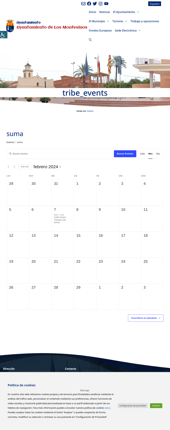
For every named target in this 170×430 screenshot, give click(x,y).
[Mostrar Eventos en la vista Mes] (150, 154)
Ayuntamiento (28, 22)
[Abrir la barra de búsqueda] (90, 39)
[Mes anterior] (8, 167)
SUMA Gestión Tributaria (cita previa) (60, 219)
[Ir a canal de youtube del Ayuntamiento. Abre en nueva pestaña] (106, 3)
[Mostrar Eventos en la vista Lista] (142, 154)
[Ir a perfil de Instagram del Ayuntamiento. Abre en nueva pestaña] (100, 3)
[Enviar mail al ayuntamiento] (83, 3)
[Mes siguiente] (14, 167)
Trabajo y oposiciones (145, 21)
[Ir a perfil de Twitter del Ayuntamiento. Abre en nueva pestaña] (95, 3)
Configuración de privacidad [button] (132, 405)
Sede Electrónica (128, 30)
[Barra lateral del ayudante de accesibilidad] (3, 34)
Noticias (104, 12)
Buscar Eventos (125, 153)
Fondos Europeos (100, 30)
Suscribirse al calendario (144, 318)
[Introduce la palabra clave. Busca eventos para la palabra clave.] (60, 154)
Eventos (10, 142)
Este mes (25, 167)
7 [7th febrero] (55, 209)
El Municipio (100, 21)
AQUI (107, 407)
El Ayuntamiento (127, 12)
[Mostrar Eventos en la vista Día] (158, 154)
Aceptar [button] (156, 405)
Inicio (92, 12)
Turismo (120, 21)
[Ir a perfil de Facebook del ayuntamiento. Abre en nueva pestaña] (89, 3)
